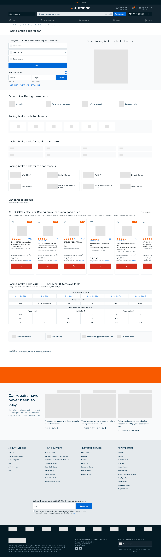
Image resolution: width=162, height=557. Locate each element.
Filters (118, 20)
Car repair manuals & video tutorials (56, 456)
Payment (84, 456)
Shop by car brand (123, 485)
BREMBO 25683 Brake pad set (100, 245)
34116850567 (23, 352)
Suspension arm (123, 467)
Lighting (120, 456)
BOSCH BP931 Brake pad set (21, 244)
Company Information (15, 456)
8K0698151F (47, 352)
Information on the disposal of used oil (57, 460)
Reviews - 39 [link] (120, 241)
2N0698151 (31, 352)
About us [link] (11, 452)
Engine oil (85, 20)
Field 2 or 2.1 (12, 81)
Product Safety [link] (86, 474)
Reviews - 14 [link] (26, 239)
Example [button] (107, 14)
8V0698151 (39, 352)
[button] (122, 8)
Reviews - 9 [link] (78, 239)
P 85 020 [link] (44, 296)
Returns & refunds (87, 467)
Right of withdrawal (51, 467)
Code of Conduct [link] (50, 478)
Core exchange (86, 470)
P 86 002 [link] (68, 296)
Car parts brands (123, 489)
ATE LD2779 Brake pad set (48, 246)
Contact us (84, 463)
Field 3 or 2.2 (36, 81)
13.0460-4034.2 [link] (140, 296)
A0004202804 (13, 352)
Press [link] (10, 463)
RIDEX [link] (10, 470)
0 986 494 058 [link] (92, 296)
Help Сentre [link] (85, 452)
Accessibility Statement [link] (52, 481)
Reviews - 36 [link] (42, 241)
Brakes (149, 20)
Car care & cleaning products (127, 474)
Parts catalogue (28, 25)
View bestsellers (146, 212)
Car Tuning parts (40, 25)
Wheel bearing (122, 470)
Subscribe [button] (84, 506)
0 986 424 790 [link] (116, 296)
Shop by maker (122, 478)
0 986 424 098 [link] (20, 296)
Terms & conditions (51, 463)
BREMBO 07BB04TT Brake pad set (74, 244)
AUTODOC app (13, 467)
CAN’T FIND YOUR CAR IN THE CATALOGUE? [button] (24, 85)
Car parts (16, 14)
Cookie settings (50, 474)
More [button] (74, 513)
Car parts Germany (14, 25)
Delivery (84, 460)
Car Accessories (48, 20)
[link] (140, 14)
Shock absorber (123, 460)
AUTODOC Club (50, 452)
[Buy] (21, 266)
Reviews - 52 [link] (94, 241)
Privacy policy (49, 470)
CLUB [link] (84, 2)
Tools (14, 20)
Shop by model (122, 481)
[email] (54, 506)
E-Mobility (121, 452)
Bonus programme (14, 460)
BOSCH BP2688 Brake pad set (126, 246)
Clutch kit (121, 463)
